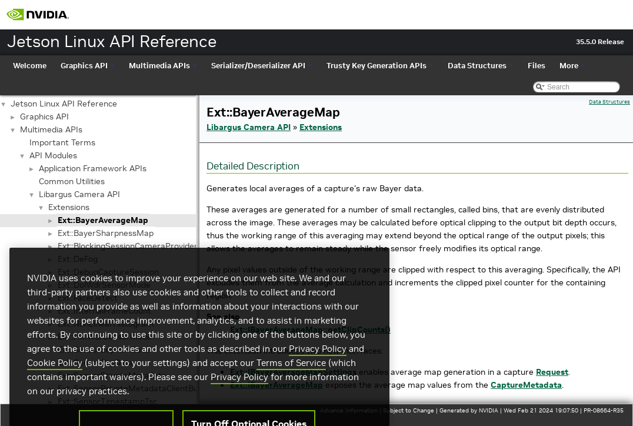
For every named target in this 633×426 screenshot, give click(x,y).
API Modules (53, 155)
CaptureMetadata (526, 385)
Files (536, 66)
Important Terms (62, 142)
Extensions (68, 207)
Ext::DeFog (78, 259)
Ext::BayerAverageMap (103, 220)
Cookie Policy (54, 379)
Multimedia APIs (163, 66)
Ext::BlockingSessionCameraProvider (128, 246)
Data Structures (481, 66)
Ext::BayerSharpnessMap (106, 233)
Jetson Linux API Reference (64, 103)
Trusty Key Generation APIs (380, 66)
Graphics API (88, 66)
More (572, 66)
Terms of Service (291, 379)
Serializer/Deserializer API (261, 66)
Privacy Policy (318, 365)
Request (552, 372)
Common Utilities (72, 181)
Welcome (29, 66)
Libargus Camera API (79, 194)
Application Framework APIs (92, 168)
